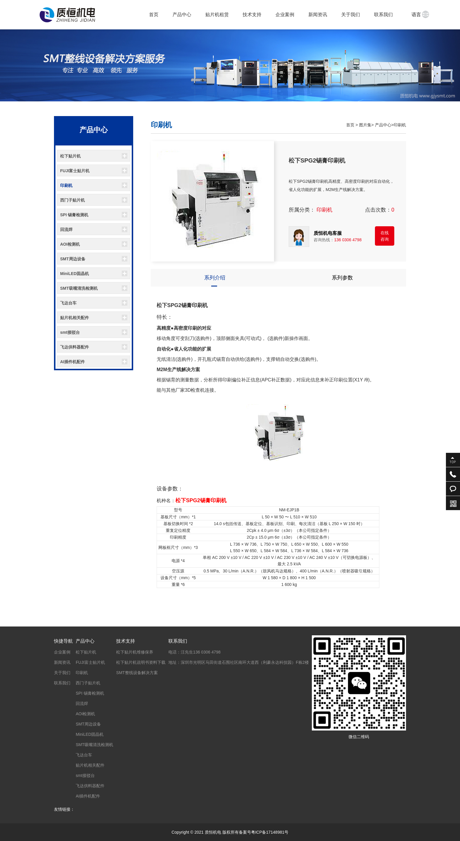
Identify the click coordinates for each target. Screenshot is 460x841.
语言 (420, 14)
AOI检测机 (70, 244)
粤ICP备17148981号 (270, 832)
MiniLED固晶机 (74, 273)
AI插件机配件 (72, 361)
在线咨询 (384, 236)
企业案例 (284, 14)
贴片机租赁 (217, 14)
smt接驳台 (70, 332)
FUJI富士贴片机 (74, 170)
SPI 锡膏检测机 (74, 214)
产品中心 (181, 14)
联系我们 (383, 14)
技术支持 (252, 14)
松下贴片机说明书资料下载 (140, 662)
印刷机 (66, 185)
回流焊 (66, 229)
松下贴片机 (70, 156)
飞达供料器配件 (74, 347)
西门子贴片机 (72, 200)
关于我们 (350, 14)
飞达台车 (68, 303)
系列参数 (342, 278)
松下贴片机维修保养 (134, 652)
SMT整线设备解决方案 (137, 672)
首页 (153, 14)
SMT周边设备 (72, 259)
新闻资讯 (317, 14)
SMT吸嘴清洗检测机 (79, 288)
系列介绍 (214, 278)
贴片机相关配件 (74, 317)
